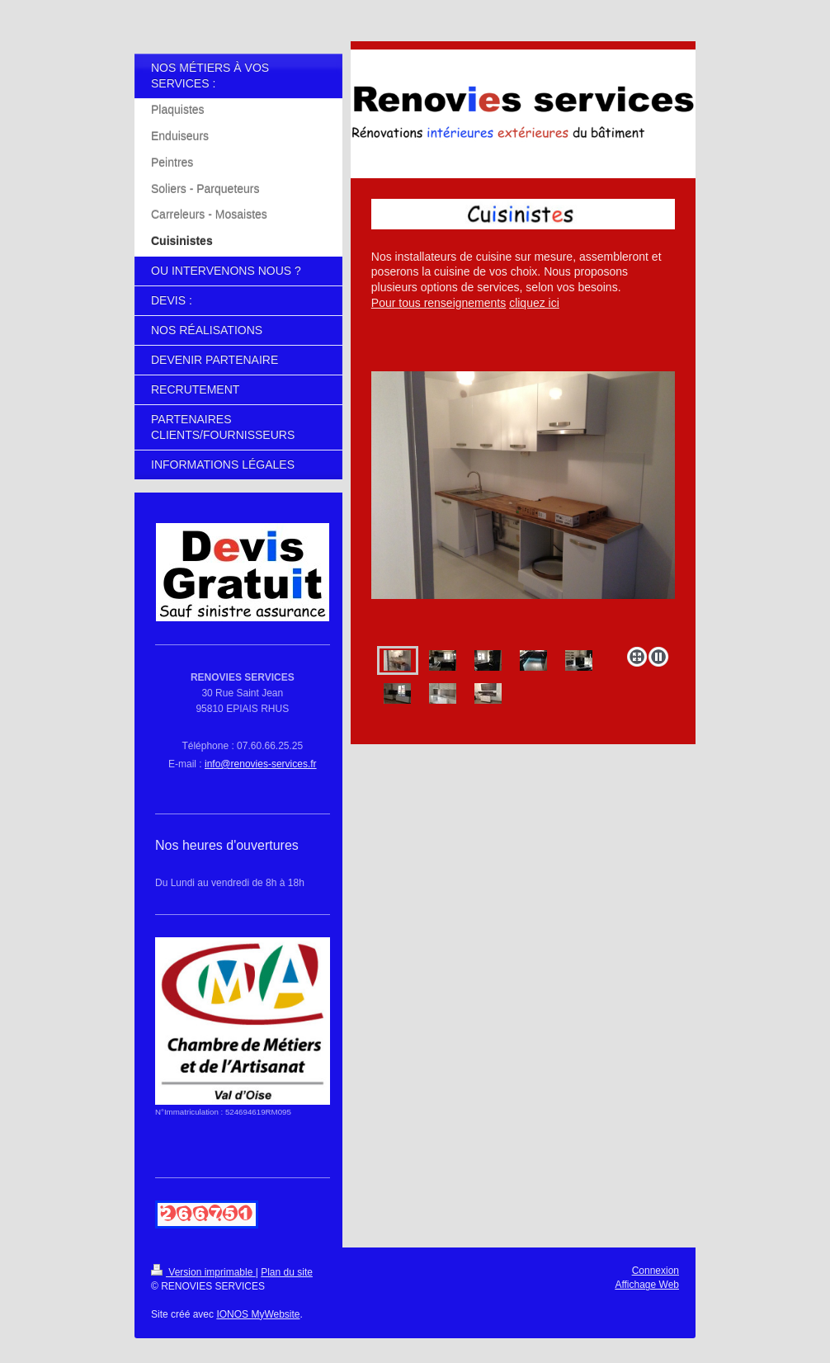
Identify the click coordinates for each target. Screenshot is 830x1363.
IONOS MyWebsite (257, 1314)
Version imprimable (203, 1272)
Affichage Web (647, 1284)
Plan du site (287, 1272)
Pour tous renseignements (438, 302)
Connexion (655, 1270)
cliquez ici (534, 302)
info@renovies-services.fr (261, 764)
